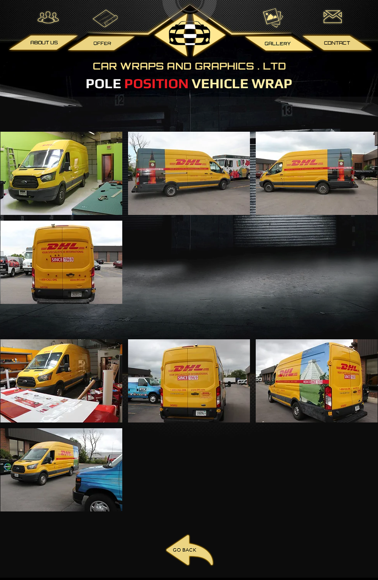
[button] (61, 173)
